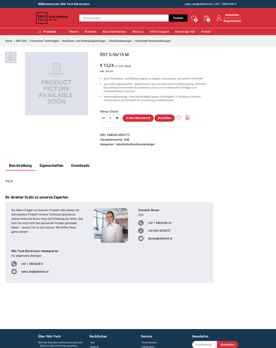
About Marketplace (114, 31)
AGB (92, 342)
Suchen (178, 18)
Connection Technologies (44, 40)
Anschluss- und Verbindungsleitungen (84, 40)
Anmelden (232, 15)
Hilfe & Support (159, 31)
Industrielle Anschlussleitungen (153, 40)
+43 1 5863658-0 (32, 264)
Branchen (90, 31)
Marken (74, 31)
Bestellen (164, 118)
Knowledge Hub (185, 31)
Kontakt (206, 31)
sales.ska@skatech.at (198, 4)
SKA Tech (21, 40)
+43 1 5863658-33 (160, 223)
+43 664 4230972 (159, 230)
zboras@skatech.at (160, 238)
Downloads (80, 165)
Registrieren (232, 21)
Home (8, 40)
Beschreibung (20, 165)
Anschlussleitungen (120, 40)
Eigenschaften (51, 165)
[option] (56, 83)
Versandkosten (149, 342)
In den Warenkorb (138, 118)
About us (137, 31)
